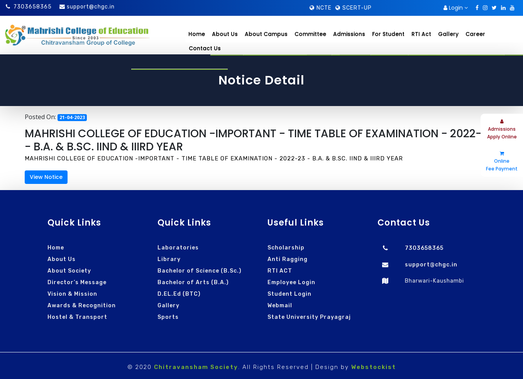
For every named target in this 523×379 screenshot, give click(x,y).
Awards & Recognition (81, 305)
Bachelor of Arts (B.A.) (193, 282)
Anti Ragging (287, 259)
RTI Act (421, 34)
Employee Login (291, 282)
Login (455, 8)
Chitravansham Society (196, 367)
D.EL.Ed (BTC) (179, 294)
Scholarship (286, 247)
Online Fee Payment (502, 161)
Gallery (168, 305)
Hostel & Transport (77, 317)
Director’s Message (77, 282)
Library (169, 259)
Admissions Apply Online (502, 129)
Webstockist (373, 367)
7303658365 (29, 6)
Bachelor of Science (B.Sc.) (199, 271)
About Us (61, 259)
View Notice (46, 177)
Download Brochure (410, 8)
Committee (310, 34)
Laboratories (178, 247)
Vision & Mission (72, 294)
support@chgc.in (91, 6)
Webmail (279, 305)
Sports (168, 317)
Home (196, 34)
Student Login (289, 294)
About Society (69, 271)
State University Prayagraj (309, 317)
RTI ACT (279, 271)
